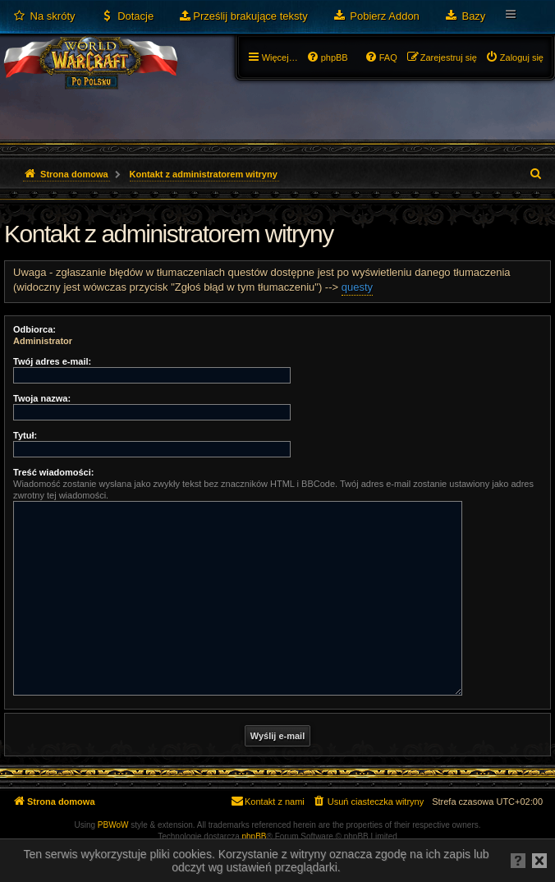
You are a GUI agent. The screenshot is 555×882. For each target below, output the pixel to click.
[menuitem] (44, 16)
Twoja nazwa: (42, 398)
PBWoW (113, 824)
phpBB (254, 836)
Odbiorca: (34, 329)
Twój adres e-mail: (52, 361)
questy (357, 287)
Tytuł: (25, 435)
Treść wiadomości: (53, 472)
